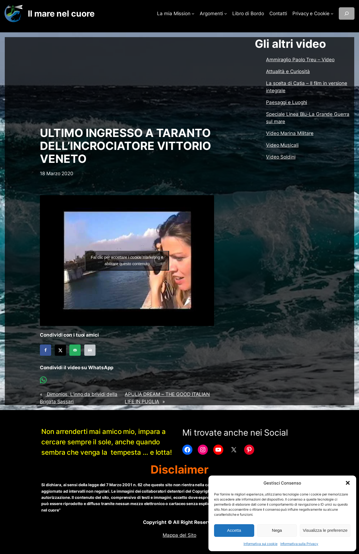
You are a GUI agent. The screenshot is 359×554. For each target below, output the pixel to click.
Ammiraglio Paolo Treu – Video (300, 59)
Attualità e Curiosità (288, 71)
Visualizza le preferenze (325, 530)
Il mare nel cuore (61, 13)
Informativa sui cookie (261, 544)
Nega (277, 530)
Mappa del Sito (179, 535)
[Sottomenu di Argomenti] (225, 13)
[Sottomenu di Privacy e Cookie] (332, 13)
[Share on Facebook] (45, 350)
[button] (348, 483)
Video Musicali (282, 145)
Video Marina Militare (289, 133)
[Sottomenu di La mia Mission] (193, 13)
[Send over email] (75, 350)
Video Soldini (281, 157)
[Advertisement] (127, 81)
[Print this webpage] (90, 350)
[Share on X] (60, 350)
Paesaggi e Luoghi (286, 102)
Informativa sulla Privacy (299, 544)
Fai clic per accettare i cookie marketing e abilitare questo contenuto (127, 260)
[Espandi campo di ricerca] (347, 13)
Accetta (234, 530)
